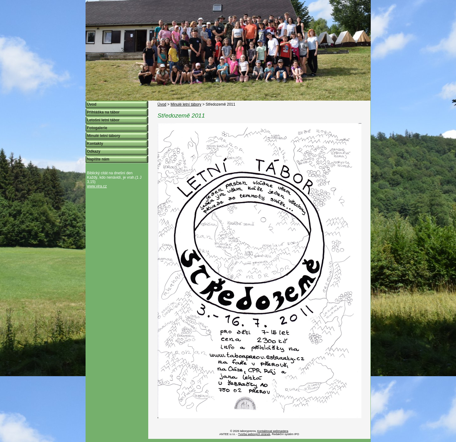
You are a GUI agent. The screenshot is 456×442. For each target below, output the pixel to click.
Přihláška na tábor (103, 112)
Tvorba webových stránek (254, 434)
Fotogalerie (97, 128)
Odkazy (94, 151)
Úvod (162, 104)
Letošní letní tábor (103, 120)
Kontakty (95, 143)
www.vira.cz (97, 186)
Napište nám (98, 159)
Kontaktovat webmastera (272, 431)
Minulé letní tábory (185, 104)
